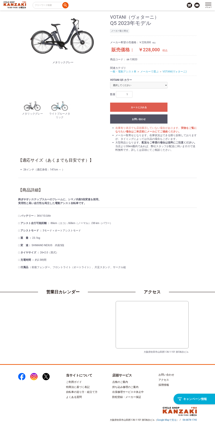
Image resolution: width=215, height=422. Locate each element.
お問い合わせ (139, 119)
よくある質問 (74, 397)
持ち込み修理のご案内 (125, 387)
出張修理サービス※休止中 (128, 391)
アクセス (163, 379)
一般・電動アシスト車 (123, 71)
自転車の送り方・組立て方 (82, 391)
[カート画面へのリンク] (189, 5)
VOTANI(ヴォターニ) (175, 71)
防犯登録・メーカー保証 (126, 397)
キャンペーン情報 (192, 399)
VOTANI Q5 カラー (121, 79)
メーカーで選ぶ (149, 71)
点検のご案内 (120, 381)
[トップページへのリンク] (15, 3)
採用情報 (163, 384)
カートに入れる (139, 107)
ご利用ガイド (74, 381)
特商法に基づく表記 (78, 387)
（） (166, 420)
